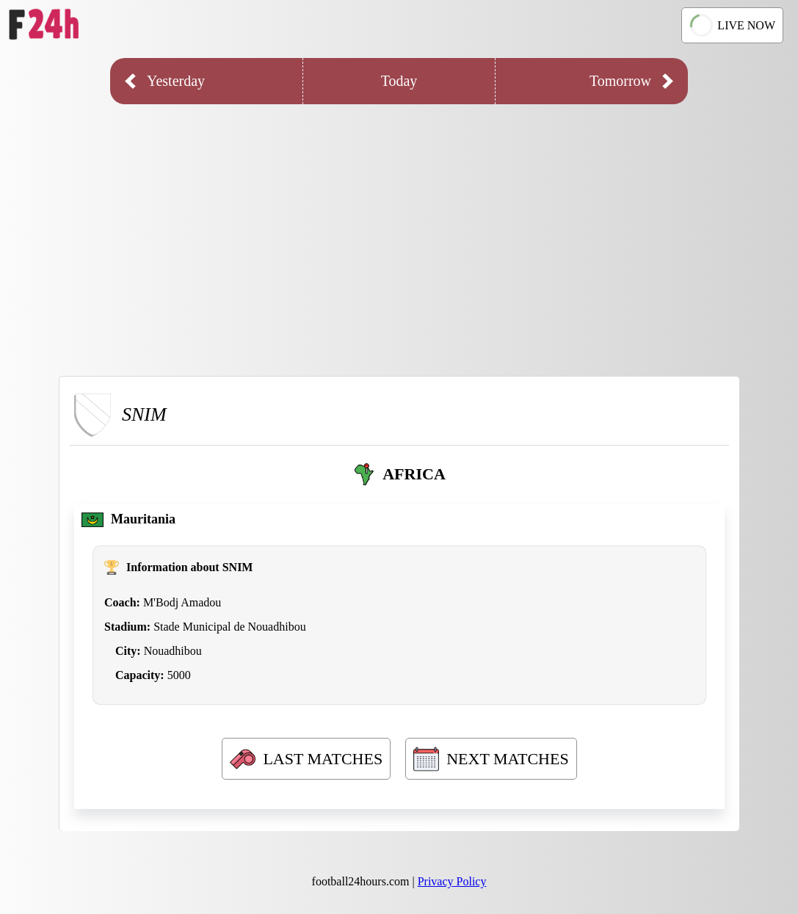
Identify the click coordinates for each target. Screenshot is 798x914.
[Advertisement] (399, 229)
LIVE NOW (732, 25)
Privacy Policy (452, 881)
